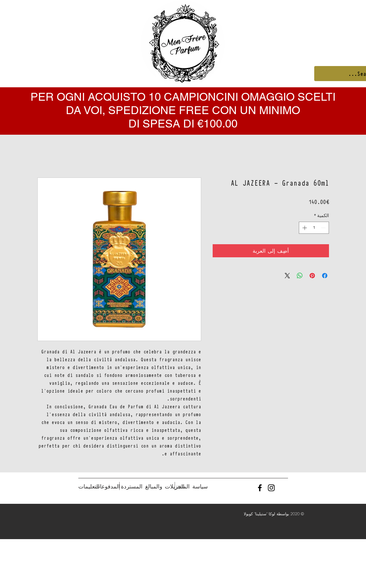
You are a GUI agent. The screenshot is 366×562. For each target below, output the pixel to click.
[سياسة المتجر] (191, 486)
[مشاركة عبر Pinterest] (312, 276)
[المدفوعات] (107, 486)
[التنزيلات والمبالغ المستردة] (152, 486)
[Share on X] (287, 276)
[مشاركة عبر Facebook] (325, 276)
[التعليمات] (89, 486)
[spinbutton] (314, 227)
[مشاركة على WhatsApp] (300, 276)
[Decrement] (324, 227)
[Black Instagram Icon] (271, 487)
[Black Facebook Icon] (259, 487)
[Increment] (304, 227)
